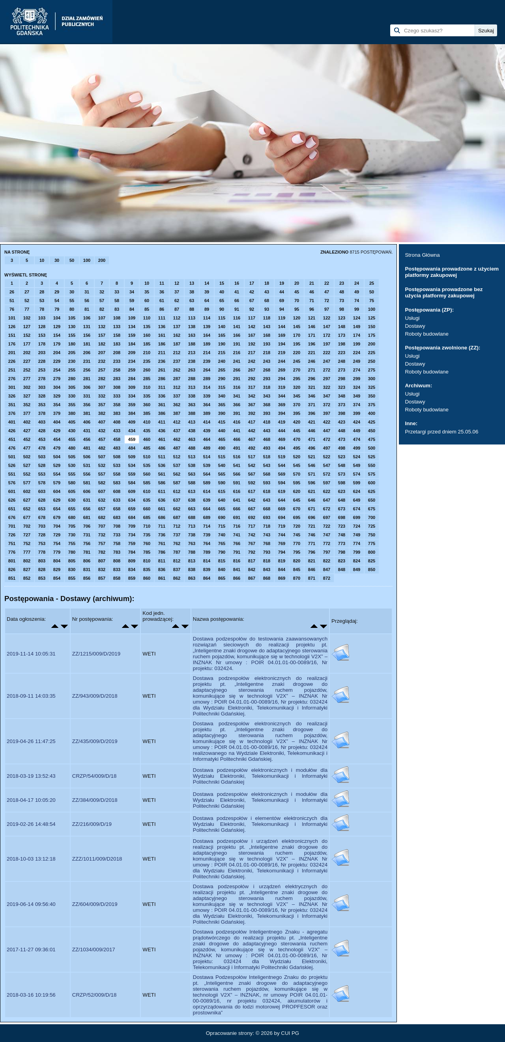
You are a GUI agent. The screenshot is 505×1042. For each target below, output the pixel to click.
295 (296, 378)
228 (41, 361)
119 (281, 318)
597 (326, 482)
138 (191, 326)
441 (236, 430)
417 (251, 422)
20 (296, 283)
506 (86, 456)
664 (206, 508)
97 (326, 309)
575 (371, 474)
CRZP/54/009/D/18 (94, 776)
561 (161, 474)
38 (191, 291)
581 (86, 482)
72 (326, 300)
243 (266, 361)
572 (326, 474)
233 (116, 361)
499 (356, 448)
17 (251, 283)
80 (71, 309)
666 (236, 508)
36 (161, 291)
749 (356, 534)
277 (26, 378)
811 (161, 560)
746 (311, 534)
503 (41, 456)
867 (251, 578)
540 (221, 465)
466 (236, 439)
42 (251, 291)
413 (191, 422)
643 (266, 500)
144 (281, 326)
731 (86, 534)
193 (266, 344)
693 (266, 517)
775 (371, 543)
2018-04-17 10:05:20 (31, 800)
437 (176, 430)
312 (176, 387)
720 (296, 526)
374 (356, 404)
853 (41, 578)
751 (11, 543)
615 (221, 491)
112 (176, 318)
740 (221, 534)
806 (86, 560)
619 (281, 491)
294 (281, 378)
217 (251, 352)
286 (161, 378)
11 (161, 283)
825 (371, 560)
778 (41, 552)
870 (296, 578)
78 (41, 309)
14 (206, 283)
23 (341, 283)
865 (221, 578)
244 (281, 361)
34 (131, 291)
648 (341, 500)
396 (311, 413)
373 (341, 404)
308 (116, 387)
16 (236, 283)
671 (311, 508)
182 (101, 344)
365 (221, 404)
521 (311, 456)
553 (41, 474)
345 (296, 396)
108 (116, 318)
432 (101, 430)
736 (161, 534)
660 (146, 508)
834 (131, 569)
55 (71, 300)
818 (266, 560)
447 (326, 430)
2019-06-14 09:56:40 (31, 904)
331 (86, 396)
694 (281, 517)
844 (281, 569)
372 (326, 404)
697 (326, 517)
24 (356, 283)
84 (131, 309)
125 (371, 318)
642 (251, 500)
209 (131, 352)
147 (326, 326)
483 (116, 448)
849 (356, 569)
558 (116, 474)
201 (11, 352)
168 (266, 335)
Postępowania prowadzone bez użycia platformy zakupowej (444, 292)
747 (326, 534)
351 (11, 404)
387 (176, 413)
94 (281, 309)
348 (341, 396)
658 (116, 508)
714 (206, 526)
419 (281, 422)
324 (356, 387)
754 (56, 543)
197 (326, 344)
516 (236, 456)
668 (266, 508)
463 (191, 439)
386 (161, 413)
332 (101, 396)
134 (131, 326)
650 (371, 500)
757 (101, 543)
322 (326, 387)
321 (311, 387)
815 (221, 560)
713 (191, 526)
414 (206, 422)
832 (101, 569)
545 (296, 465)
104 (56, 318)
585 (146, 482)
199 (356, 344)
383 (116, 413)
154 (56, 335)
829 (56, 569)
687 (176, 517)
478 (41, 448)
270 (296, 370)
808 (116, 560)
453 (41, 439)
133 (116, 326)
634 (131, 500)
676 (11, 517)
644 (281, 500)
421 (311, 422)
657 (101, 508)
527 (26, 465)
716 (236, 526)
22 (326, 283)
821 (311, 560)
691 (236, 517)
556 (86, 474)
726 (11, 534)
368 (266, 404)
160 (146, 335)
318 (266, 387)
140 (221, 326)
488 (191, 448)
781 (86, 552)
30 (56, 260)
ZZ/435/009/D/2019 (95, 741)
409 (131, 422)
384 (131, 413)
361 (161, 404)
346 (311, 396)
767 (251, 543)
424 (356, 422)
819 (281, 560)
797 (326, 552)
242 (251, 361)
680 (71, 517)
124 (356, 318)
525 (371, 456)
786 (161, 552)
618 (266, 491)
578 (41, 482)
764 (206, 543)
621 (311, 491)
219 (281, 352)
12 (176, 283)
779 (56, 552)
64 (206, 300)
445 (296, 430)
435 (146, 430)
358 (116, 404)
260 (146, 370)
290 (221, 378)
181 (86, 344)
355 (71, 404)
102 (26, 318)
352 (26, 404)
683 (116, 517)
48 (341, 291)
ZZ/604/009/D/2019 (95, 904)
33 (116, 291)
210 (146, 352)
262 (176, 370)
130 (71, 326)
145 (296, 326)
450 (371, 430)
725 (371, 526)
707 (101, 526)
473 (341, 439)
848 (341, 569)
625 (371, 491)
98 (341, 309)
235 (146, 361)
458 (116, 439)
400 (371, 413)
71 (311, 300)
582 (101, 482)
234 (131, 361)
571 (311, 474)
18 (266, 283)
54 (56, 300)
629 (56, 500)
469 (281, 439)
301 (11, 387)
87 (176, 309)
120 (296, 318)
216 (236, 352)
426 (11, 430)
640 (221, 500)
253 (41, 370)
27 (26, 291)
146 (311, 326)
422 (326, 422)
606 (86, 491)
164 (206, 335)
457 (101, 439)
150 (371, 326)
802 (26, 560)
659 (131, 508)
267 (251, 370)
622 (326, 491)
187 (176, 344)
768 (266, 543)
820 (296, 560)
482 (101, 448)
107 (101, 318)
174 (356, 335)
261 (161, 370)
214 (206, 352)
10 (41, 260)
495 (296, 448)
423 (341, 422)
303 (41, 387)
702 (26, 526)
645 (296, 500)
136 (161, 326)
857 (101, 578)
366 (236, 404)
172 (326, 335)
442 (251, 430)
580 (71, 482)
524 (356, 456)
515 (221, 456)
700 (371, 517)
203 (41, 352)
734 (131, 534)
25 (371, 283)
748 (341, 534)
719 (281, 526)
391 (236, 413)
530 (71, 465)
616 (236, 491)
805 (71, 560)
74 (356, 300)
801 (11, 560)
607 (101, 491)
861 (161, 578)
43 (266, 291)
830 (71, 569)
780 (71, 552)
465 (221, 439)
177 (26, 344)
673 (341, 508)
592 (251, 482)
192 (251, 344)
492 (251, 448)
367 (251, 404)
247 (326, 361)
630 (71, 500)
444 (281, 430)
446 (311, 430)
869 (281, 578)
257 (101, 370)
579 (56, 482)
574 (356, 474)
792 (251, 552)
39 (206, 291)
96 (311, 309)
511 (161, 456)
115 (221, 318)
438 (191, 430)
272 (326, 370)
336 (161, 396)
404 (56, 422)
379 (56, 413)
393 (266, 413)
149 (356, 326)
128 (41, 326)
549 (356, 465)
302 (26, 387)
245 (296, 361)
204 (56, 352)
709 (131, 526)
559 (131, 474)
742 (251, 534)
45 (296, 291)
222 (326, 352)
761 (161, 543)
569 (281, 474)
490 (221, 448)
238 (191, 361)
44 (281, 291)
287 (176, 378)
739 (206, 534)
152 (26, 335)
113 (191, 318)
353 (41, 404)
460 (146, 439)
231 (86, 361)
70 (296, 300)
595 (296, 482)
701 (11, 526)
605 (71, 491)
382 (101, 413)
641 (236, 500)
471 (311, 439)
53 (41, 300)
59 (131, 300)
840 (221, 569)
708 (116, 526)
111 (161, 318)
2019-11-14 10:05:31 (31, 654)
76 (11, 309)
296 (311, 378)
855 (71, 578)
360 (146, 404)
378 (41, 413)
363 (191, 404)
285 (146, 378)
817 (251, 560)
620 (296, 491)
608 (116, 491)
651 (11, 508)
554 (56, 474)
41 (236, 291)
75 (371, 300)
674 (356, 508)
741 (236, 534)
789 (206, 552)
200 (101, 260)
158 (116, 335)
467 (251, 439)
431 (86, 430)
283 (116, 378)
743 (266, 534)
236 (161, 361)
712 (176, 526)
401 (11, 422)
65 (221, 300)
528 (41, 465)
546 (311, 465)
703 (41, 526)
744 (281, 534)
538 (191, 465)
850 (371, 569)
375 (371, 404)
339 (206, 396)
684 (131, 517)
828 (41, 569)
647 (326, 500)
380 (71, 413)
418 (266, 422)
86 (161, 309)
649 (356, 500)
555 (71, 474)
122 (326, 318)
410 (146, 422)
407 (101, 422)
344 (281, 396)
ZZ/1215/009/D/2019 (96, 654)
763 (191, 543)
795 (296, 552)
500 (371, 448)
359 (131, 404)
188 (191, 344)
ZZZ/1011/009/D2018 (97, 859)
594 (281, 482)
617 (251, 491)
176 (11, 344)
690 (221, 517)
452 (26, 439)
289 (206, 378)
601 (11, 491)
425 (371, 422)
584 (131, 482)
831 (86, 569)
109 (131, 318)
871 (311, 578)
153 (41, 335)
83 (116, 309)
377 (26, 413)
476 (11, 448)
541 (236, 465)
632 (101, 500)
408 (116, 422)
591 (236, 482)
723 (341, 526)
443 (266, 430)
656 (86, 508)
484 (131, 448)
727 (26, 534)
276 (11, 378)
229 (56, 361)
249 (356, 361)
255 (71, 370)
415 (221, 422)
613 (191, 491)
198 (341, 344)
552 (26, 474)
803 (41, 560)
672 (326, 508)
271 (311, 370)
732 (101, 534)
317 (251, 387)
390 (221, 413)
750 (371, 534)
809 (131, 560)
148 (341, 326)
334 (131, 396)
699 (356, 517)
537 (176, 465)
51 (11, 300)
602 (26, 491)
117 (251, 318)
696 (311, 517)
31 (86, 291)
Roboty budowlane (426, 334)
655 (71, 508)
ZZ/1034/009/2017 (93, 949)
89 (206, 309)
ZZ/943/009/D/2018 (95, 696)
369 (281, 404)
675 (371, 508)
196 (311, 344)
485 (146, 448)
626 (11, 500)
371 (311, 404)
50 (71, 260)
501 (11, 456)
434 (131, 430)
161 (161, 335)
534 (131, 465)
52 (26, 300)
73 (341, 300)
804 (56, 560)
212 (176, 352)
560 (146, 474)
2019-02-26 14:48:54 (31, 824)
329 (56, 396)
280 (71, 378)
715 (221, 526)
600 (371, 482)
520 (296, 456)
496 (311, 448)
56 (86, 300)
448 (341, 430)
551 (11, 474)
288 (191, 378)
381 (86, 413)
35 (146, 291)
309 (131, 387)
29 (56, 291)
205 (71, 352)
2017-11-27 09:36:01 (31, 949)
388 (191, 413)
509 (131, 456)
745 (296, 534)
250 (371, 361)
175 (371, 335)
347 (326, 396)
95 (296, 309)
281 (86, 378)
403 (41, 422)
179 (56, 344)
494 (281, 448)
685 (146, 517)
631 (86, 500)
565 (221, 474)
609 (131, 491)
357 (101, 404)
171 (311, 335)
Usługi (412, 318)
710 (146, 526)
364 (206, 404)
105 (71, 318)
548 (341, 465)
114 (206, 318)
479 (56, 448)
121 (311, 318)
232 (101, 361)
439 (206, 430)
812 (176, 560)
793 (266, 552)
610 (146, 491)
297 (326, 378)
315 (221, 387)
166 (236, 335)
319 (281, 387)
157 (101, 335)
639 (206, 500)
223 (341, 352)
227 (26, 361)
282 (101, 378)
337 (176, 396)
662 (176, 508)
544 (281, 465)
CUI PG (290, 1033)
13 (191, 283)
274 (356, 370)
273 (341, 370)
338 (191, 396)
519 (281, 456)
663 (191, 508)
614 (206, 491)
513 (191, 456)
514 (206, 456)
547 (326, 465)
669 (281, 508)
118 (266, 318)
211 (161, 352)
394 (281, 413)
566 (236, 474)
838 (191, 569)
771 (311, 543)
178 (41, 344)
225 (371, 352)
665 (221, 508)
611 (161, 491)
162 (176, 335)
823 (341, 560)
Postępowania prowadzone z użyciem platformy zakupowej (452, 272)
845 (296, 569)
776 (11, 552)
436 (161, 430)
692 (251, 517)
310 (146, 387)
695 (296, 517)
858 (116, 578)
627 (26, 500)
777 (26, 552)
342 (251, 396)
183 (116, 344)
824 (356, 560)
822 (326, 560)
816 (236, 560)
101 (11, 318)
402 (26, 422)
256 (86, 370)
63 (191, 300)
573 (341, 474)
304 (56, 387)
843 (266, 569)
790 (221, 552)
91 (236, 309)
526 (11, 465)
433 (116, 430)
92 (251, 309)
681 (86, 517)
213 (191, 352)
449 (356, 430)
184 (131, 344)
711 (161, 526)
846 (311, 569)
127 (26, 326)
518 (266, 456)
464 (206, 439)
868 (266, 578)
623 (341, 491)
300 (371, 378)
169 (281, 335)
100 (86, 260)
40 (221, 291)
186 (161, 344)
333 (116, 396)
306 (86, 387)
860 (146, 578)
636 (161, 500)
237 (176, 361)
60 (146, 300)
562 (176, 474)
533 (116, 465)
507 (101, 456)
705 (71, 526)
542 (251, 465)
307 (101, 387)
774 (356, 543)
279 (56, 378)
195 (296, 344)
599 (356, 482)
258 (116, 370)
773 (341, 543)
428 (41, 430)
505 (71, 456)
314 (206, 387)
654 (56, 508)
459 (131, 439)
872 (326, 578)
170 (296, 335)
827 (26, 569)
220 (296, 352)
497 (326, 448)
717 (251, 526)
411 (161, 422)
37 (176, 291)
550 (371, 465)
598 (341, 482)
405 (71, 422)
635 (146, 500)
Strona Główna (422, 255)
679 (56, 517)
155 (71, 335)
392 (251, 413)
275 (371, 370)
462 (176, 439)
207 (101, 352)
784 (131, 552)
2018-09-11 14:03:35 (31, 696)
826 (11, 569)
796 (311, 552)
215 (221, 352)
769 (281, 543)
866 (236, 578)
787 (176, 552)
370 (296, 404)
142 (251, 326)
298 (341, 378)
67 (251, 300)
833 (116, 569)
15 (221, 283)
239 (206, 361)
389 (206, 413)
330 (71, 396)
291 (236, 378)
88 (191, 309)
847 (326, 569)
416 (236, 422)
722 (326, 526)
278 (41, 378)
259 (131, 370)
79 (56, 309)
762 (176, 543)
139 (206, 326)
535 (146, 465)
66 (236, 300)
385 (146, 413)
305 (71, 387)
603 (41, 491)
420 (296, 422)
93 (266, 309)
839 (206, 569)
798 (341, 552)
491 (236, 448)
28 (41, 291)
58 (116, 300)
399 (356, 413)
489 (206, 448)
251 (11, 370)
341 (236, 396)
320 (296, 387)
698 (341, 517)
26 (11, 291)
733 (116, 534)
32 (101, 291)
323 (341, 387)
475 (371, 439)
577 (26, 482)
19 (281, 283)
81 (86, 309)
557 (101, 474)
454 (56, 439)
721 (311, 526)
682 (101, 517)
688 (191, 517)
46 (311, 291)
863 (191, 578)
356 (86, 404)
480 (71, 448)
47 (326, 291)
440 (221, 430)
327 (26, 396)
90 (221, 309)
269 (281, 370)
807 (101, 560)
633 (116, 500)
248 (341, 361)
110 (146, 318)
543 (266, 465)
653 (41, 508)
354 (56, 404)
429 (56, 430)
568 (266, 474)
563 (191, 474)
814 (206, 560)
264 (206, 370)
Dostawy (415, 326)
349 (356, 396)
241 (236, 361)
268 (266, 370)
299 (356, 378)
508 (116, 456)
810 (146, 560)
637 (176, 500)
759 (131, 543)
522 (326, 456)
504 (56, 456)
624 (356, 491)
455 (71, 439)
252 (26, 370)
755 (71, 543)
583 (116, 482)
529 (56, 465)
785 (146, 552)
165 (221, 335)
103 (41, 318)
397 (326, 413)
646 (311, 500)
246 (311, 361)
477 (26, 448)
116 (236, 318)
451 (11, 439)
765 (221, 543)
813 (191, 560)
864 (206, 578)
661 (161, 508)
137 (176, 326)
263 (191, 370)
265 (221, 370)
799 (356, 552)
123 (341, 318)
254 (56, 370)
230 (71, 361)
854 (56, 578)
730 (71, 534)
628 (41, 500)
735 (146, 534)
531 (86, 465)
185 (146, 344)
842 (251, 569)
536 (161, 465)
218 (266, 352)
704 (56, 526)
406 (86, 422)
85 (146, 309)
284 (131, 378)
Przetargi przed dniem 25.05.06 (441, 432)
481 (86, 448)
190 (221, 344)
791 (236, 552)
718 (266, 526)
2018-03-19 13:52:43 (31, 776)
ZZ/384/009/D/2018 (95, 800)
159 (131, 335)
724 (356, 526)
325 (371, 387)
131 (86, 326)
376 (11, 413)
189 (206, 344)
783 (116, 552)
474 (356, 439)
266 (236, 370)
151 (11, 335)
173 (341, 335)
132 (101, 326)
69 (281, 300)
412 (176, 422)
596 (311, 482)
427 (26, 430)
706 (86, 526)
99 (356, 309)
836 (161, 569)
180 (71, 344)
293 (266, 378)
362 (176, 404)
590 (221, 482)
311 (161, 387)
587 (176, 482)
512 (176, 456)
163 (191, 335)
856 (86, 578)
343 (266, 396)
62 (176, 300)
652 (26, 508)
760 (146, 543)
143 (266, 326)
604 (56, 491)
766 (236, 543)
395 (296, 413)
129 (56, 326)
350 (371, 396)
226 (11, 361)
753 (41, 543)
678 (41, 517)
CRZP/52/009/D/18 (94, 995)
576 (11, 482)
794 (281, 552)
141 (236, 326)
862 (176, 578)
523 (341, 456)
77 (26, 309)
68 (266, 300)
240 (221, 361)
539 (206, 465)
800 (371, 552)
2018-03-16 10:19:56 (31, 995)
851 (11, 578)
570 (296, 474)
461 (161, 439)
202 (26, 352)
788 (191, 552)
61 (161, 300)
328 (41, 396)
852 (26, 578)
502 (26, 456)
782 (101, 552)
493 (266, 448)
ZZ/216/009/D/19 (92, 824)
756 (86, 543)
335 (146, 396)
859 (131, 578)
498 (341, 448)
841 (236, 569)
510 (146, 456)
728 (41, 534)
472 (326, 439)
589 (206, 482)
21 (311, 283)
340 (221, 396)
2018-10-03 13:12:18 (31, 859)
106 (86, 318)
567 (251, 474)
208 (116, 352)
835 (146, 569)
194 (281, 344)
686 (161, 517)
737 (176, 534)
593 (266, 482)
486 (161, 448)
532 (101, 465)
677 (26, 517)
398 (341, 413)
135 (146, 326)
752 (26, 543)
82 (101, 309)
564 (206, 474)
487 (176, 448)
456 (86, 439)
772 (326, 543)
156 (86, 335)
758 (116, 543)
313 (191, 387)
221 (311, 352)
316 (236, 387)
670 (296, 508)
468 (266, 439)
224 (356, 352)
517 (251, 456)
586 (161, 482)
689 (206, 517)
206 (86, 352)
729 (56, 534)
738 (191, 534)
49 (356, 291)
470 (296, 439)
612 (176, 491)
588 (191, 482)
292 (251, 378)
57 (101, 300)
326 (11, 396)
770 (296, 543)
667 (251, 508)
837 (176, 569)
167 (251, 335)
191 (236, 344)
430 (71, 430)
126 (11, 326)
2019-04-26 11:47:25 (31, 741)
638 (191, 500)
